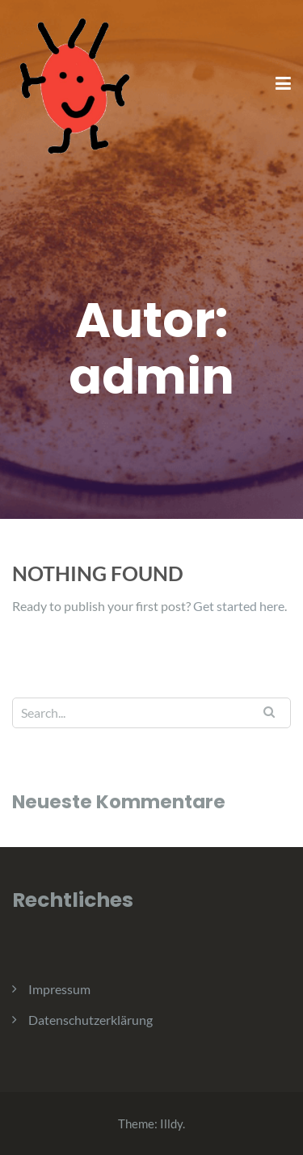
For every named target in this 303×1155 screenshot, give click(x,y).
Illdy (171, 1123)
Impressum (59, 989)
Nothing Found (97, 573)
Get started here (238, 605)
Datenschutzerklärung (90, 1019)
